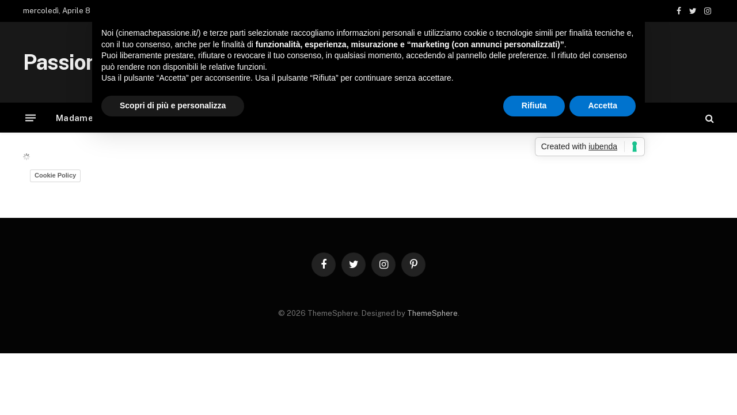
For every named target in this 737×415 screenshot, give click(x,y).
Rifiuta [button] (534, 105)
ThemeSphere (432, 313)
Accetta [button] (602, 105)
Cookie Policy (55, 175)
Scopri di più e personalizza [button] (173, 105)
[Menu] (30, 118)
